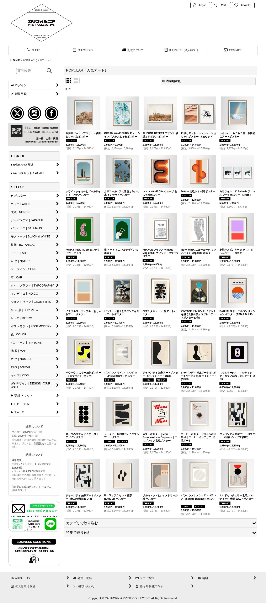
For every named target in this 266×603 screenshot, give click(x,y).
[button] (160, 523)
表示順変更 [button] (171, 81)
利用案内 (39, 443)
